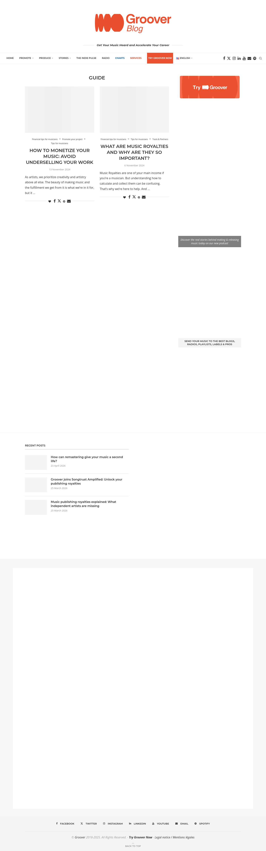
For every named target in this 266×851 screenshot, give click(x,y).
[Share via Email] (69, 201)
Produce (45, 58)
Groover (80, 837)
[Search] (260, 58)
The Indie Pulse (86, 58)
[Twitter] (229, 58)
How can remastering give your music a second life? (87, 459)
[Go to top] (133, 846)
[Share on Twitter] (59, 201)
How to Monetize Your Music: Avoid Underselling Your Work (59, 156)
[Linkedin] (239, 58)
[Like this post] (49, 201)
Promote (25, 58)
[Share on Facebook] (55, 201)
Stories (64, 58)
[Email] (249, 58)
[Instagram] (234, 58)
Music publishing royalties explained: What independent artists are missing (83, 504)
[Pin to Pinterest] (64, 201)
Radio (106, 58)
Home (10, 58)
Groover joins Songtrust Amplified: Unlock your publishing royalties (86, 481)
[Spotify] (254, 58)
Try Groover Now (140, 837)
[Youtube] (244, 58)
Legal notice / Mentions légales (174, 837)
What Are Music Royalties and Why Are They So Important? (134, 152)
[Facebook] (224, 58)
